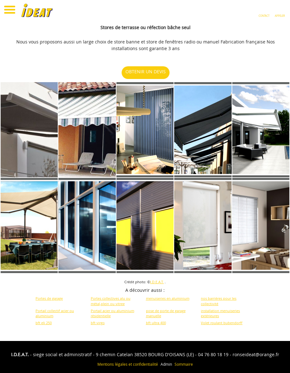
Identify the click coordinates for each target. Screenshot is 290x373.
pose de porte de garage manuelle (166, 313)
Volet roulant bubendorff (221, 322)
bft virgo (98, 322)
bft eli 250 (44, 322)
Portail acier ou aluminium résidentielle (112, 313)
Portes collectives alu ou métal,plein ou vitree (110, 301)
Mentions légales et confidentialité (127, 364)
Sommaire (184, 364)
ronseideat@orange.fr (256, 354)
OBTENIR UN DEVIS (148, 72)
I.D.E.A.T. (157, 281)
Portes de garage (49, 298)
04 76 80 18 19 (213, 354)
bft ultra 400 (156, 322)
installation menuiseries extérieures (220, 313)
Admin (166, 364)
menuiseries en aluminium (167, 298)
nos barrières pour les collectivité (218, 301)
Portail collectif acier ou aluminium (55, 313)
